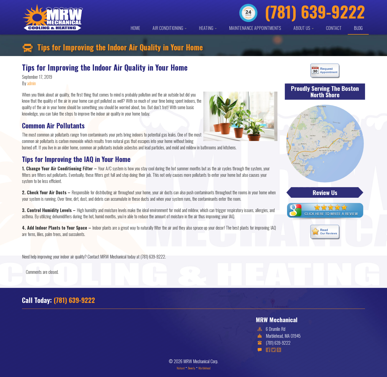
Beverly (191, 368)
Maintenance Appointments (255, 28)
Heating (208, 28)
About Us (303, 28)
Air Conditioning (170, 28)
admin (31, 83)
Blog (358, 28)
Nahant (181, 368)
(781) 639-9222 (74, 300)
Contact (334, 28)
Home (135, 28)
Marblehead (204, 368)
